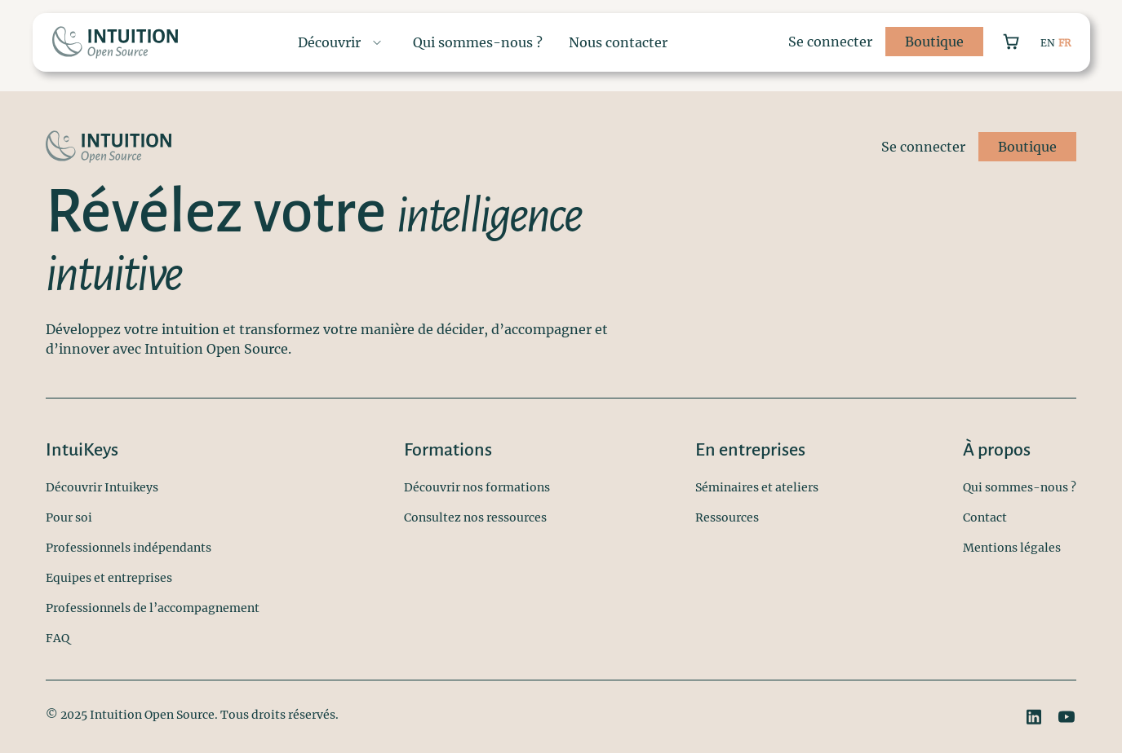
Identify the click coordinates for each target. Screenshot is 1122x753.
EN (1047, 43)
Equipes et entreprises (109, 577)
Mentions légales (1012, 547)
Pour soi (69, 517)
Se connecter (830, 41)
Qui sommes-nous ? (1019, 487)
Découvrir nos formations (477, 487)
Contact (985, 517)
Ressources (727, 517)
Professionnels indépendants (128, 547)
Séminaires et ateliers (756, 487)
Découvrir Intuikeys (102, 487)
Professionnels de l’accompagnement (152, 608)
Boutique (934, 41)
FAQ (57, 638)
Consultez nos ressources (475, 517)
